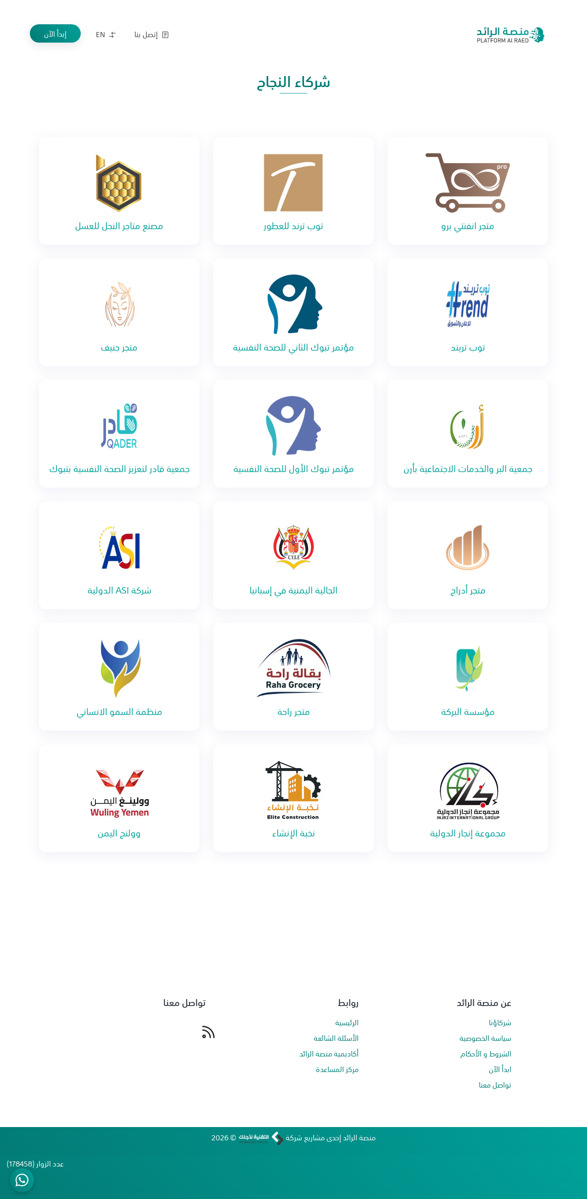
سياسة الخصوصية (485, 1038)
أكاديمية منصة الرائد (329, 1053)
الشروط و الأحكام (485, 1053)
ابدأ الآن (500, 1069)
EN (106, 34)
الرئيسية (347, 1022)
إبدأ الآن (55, 33)
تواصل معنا (495, 1084)
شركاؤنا (500, 1022)
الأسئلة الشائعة (336, 1038)
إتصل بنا (151, 34)
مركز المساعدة (337, 1069)
